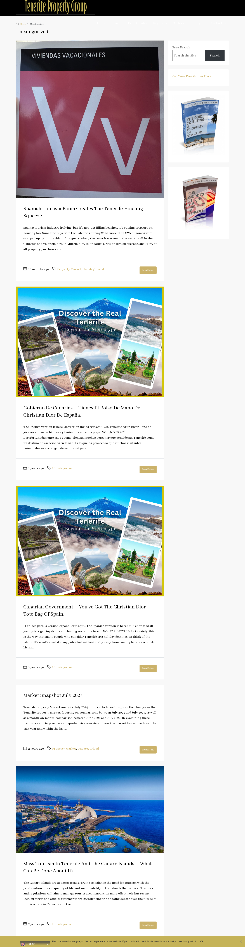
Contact (215, 23)
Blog (196, 23)
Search (117, 23)
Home (101, 23)
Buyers (158, 23)
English (28, 944)
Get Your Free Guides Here (191, 76)
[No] (240, 941)
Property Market (69, 269)
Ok (201, 941)
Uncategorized (93, 269)
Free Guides (137, 23)
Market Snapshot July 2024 (53, 695)
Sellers (178, 23)
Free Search (181, 47)
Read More (148, 270)
